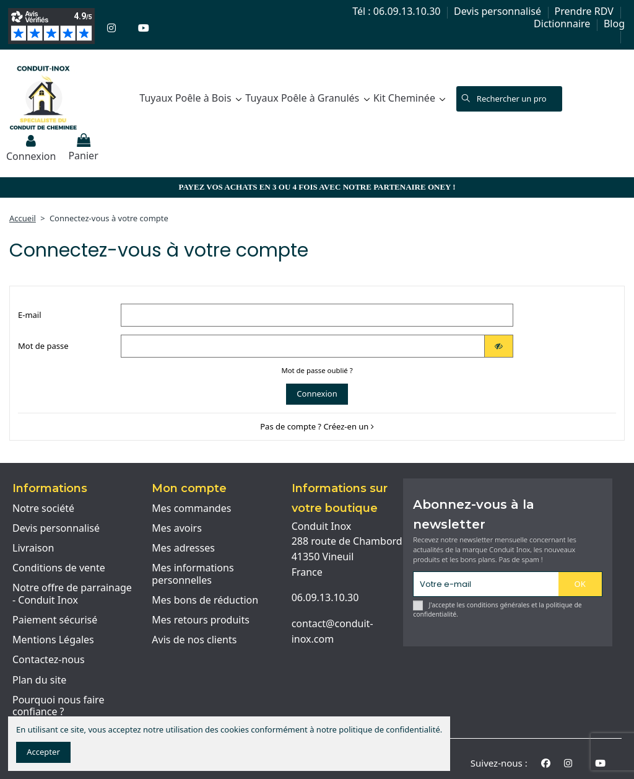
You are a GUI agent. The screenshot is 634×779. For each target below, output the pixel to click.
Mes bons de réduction (205, 600)
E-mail (29, 314)
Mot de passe (43, 345)
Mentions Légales (53, 640)
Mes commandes (191, 509)
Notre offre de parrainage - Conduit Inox (72, 594)
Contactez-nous (48, 660)
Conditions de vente (58, 568)
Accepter (43, 751)
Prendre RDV (585, 11)
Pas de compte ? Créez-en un (317, 426)
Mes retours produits (201, 620)
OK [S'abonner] (580, 583)
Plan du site (39, 680)
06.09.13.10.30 (325, 597)
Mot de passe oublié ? (316, 370)
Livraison (33, 548)
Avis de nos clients (194, 640)
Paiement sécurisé (54, 620)
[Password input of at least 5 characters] (303, 346)
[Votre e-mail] (486, 584)
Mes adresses (183, 548)
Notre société (43, 509)
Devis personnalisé (499, 11)
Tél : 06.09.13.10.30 (397, 11)
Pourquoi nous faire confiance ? (58, 706)
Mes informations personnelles (192, 574)
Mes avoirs (177, 528)
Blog (614, 23)
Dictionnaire (563, 23)
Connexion (317, 393)
